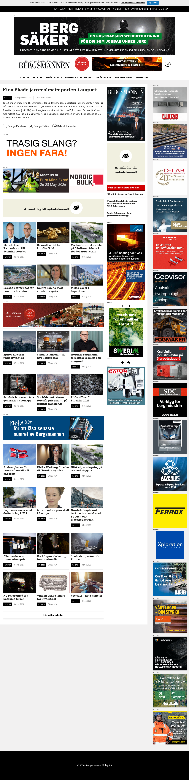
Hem (55, 9)
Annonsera (142, 77)
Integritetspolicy (159, 9)
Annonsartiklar (124, 77)
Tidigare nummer (83, 9)
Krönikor (117, 9)
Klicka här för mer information (133, 2)
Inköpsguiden (103, 77)
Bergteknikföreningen (136, 9)
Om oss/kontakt (102, 9)
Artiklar (37, 77)
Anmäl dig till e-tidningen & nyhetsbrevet (69, 77)
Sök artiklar (66, 9)
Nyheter (24, 77)
